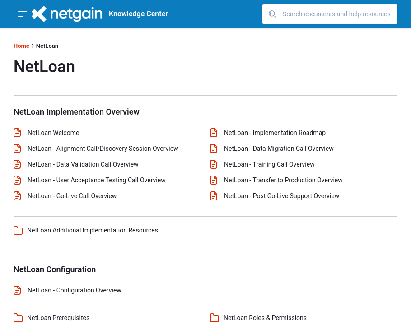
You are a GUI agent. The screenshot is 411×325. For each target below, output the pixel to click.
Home (21, 45)
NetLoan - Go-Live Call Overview (72, 196)
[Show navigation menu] (23, 14)
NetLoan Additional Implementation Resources (92, 230)
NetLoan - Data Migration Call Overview (279, 148)
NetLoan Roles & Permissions (265, 317)
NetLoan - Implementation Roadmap (275, 132)
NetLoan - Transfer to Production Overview (283, 180)
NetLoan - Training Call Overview (269, 164)
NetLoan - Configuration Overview (74, 290)
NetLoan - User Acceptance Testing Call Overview (97, 180)
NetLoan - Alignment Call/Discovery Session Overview (103, 148)
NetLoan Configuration (55, 269)
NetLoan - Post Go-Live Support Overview (281, 196)
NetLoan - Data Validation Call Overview (83, 164)
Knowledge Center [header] (138, 14)
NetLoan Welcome (53, 132)
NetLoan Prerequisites (58, 317)
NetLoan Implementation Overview (77, 111)
